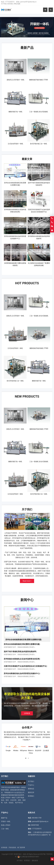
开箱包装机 (12, 844)
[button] (24, 35)
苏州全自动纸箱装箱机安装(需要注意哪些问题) (22, 641)
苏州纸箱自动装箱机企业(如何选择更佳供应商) (22, 656)
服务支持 (31, 789)
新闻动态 (31, 786)
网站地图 (17, 4)
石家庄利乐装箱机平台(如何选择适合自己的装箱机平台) (25, 663)
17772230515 (9, 2)
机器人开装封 (5, 822)
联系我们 (11, 4)
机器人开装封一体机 (8, 794)
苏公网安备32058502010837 (29, 853)
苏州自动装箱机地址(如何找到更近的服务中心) (22, 670)
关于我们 (4, 4)
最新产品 (27, 47)
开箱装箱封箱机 (12, 792)
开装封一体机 (5, 818)
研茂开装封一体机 (20, 851)
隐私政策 (35, 857)
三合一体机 (5, 826)
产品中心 (31, 782)
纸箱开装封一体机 (18, 784)
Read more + (27, 579)
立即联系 (27, 710)
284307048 (35, 822)
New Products (27, 394)
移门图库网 (21, 844)
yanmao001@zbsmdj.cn (28, 2)
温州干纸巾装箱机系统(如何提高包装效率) (20, 648)
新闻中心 (27, 597)
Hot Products (27, 282)
